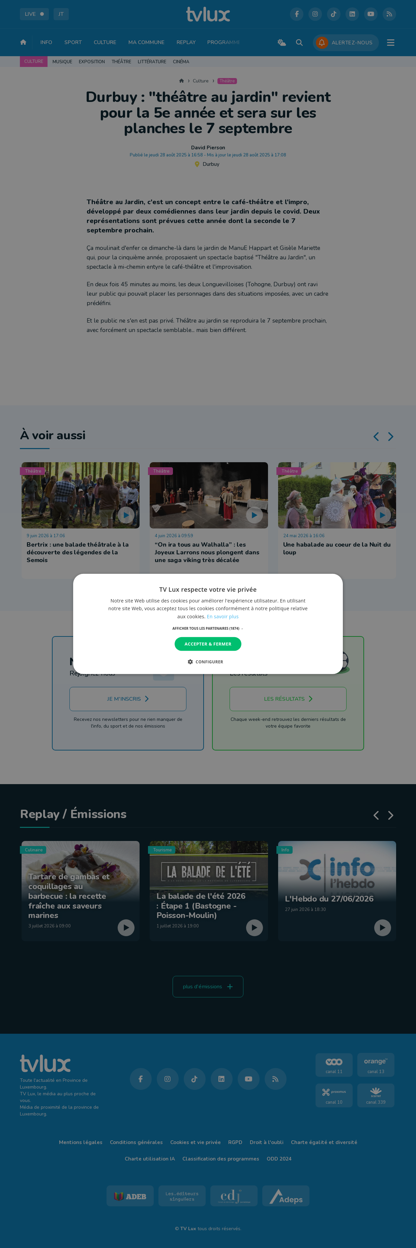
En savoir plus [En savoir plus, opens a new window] (223, 616)
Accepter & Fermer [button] (208, 644)
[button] (208, 628)
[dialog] (208, 624)
